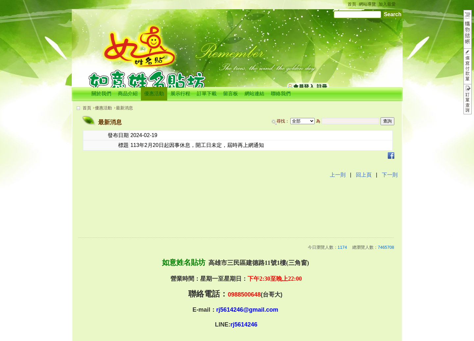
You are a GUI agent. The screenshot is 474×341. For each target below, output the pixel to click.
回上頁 (364, 175)
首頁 (87, 107)
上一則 (338, 175)
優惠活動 (103, 107)
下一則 (390, 175)
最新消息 (124, 107)
